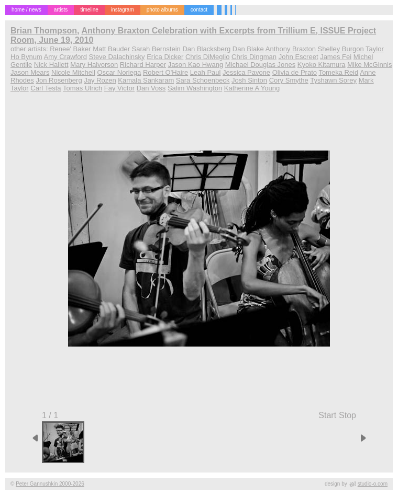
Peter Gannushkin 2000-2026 (50, 484)
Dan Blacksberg (206, 49)
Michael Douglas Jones (260, 64)
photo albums (162, 10)
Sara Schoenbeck (203, 80)
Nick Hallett (51, 64)
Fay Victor (119, 88)
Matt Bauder (111, 49)
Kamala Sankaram (146, 80)
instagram (122, 10)
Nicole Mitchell (73, 72)
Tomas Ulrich (82, 88)
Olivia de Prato (294, 72)
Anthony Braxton (291, 49)
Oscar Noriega (119, 72)
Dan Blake (248, 49)
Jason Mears (29, 72)
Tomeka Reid (338, 72)
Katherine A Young (252, 88)
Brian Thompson (43, 30)
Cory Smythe (288, 80)
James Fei (335, 57)
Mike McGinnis (369, 64)
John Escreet (298, 57)
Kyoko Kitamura (321, 64)
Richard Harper (143, 64)
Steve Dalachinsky (117, 57)
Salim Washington (195, 88)
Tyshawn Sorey (333, 80)
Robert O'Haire (165, 72)
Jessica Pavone (246, 72)
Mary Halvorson (94, 64)
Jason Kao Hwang (196, 64)
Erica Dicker (165, 57)
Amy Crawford (65, 57)
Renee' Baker (70, 49)
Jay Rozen (100, 80)
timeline (89, 10)
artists (61, 10)
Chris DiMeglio (207, 57)
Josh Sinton (249, 80)
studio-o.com (373, 484)
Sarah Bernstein (156, 49)
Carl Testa (45, 88)
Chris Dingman (254, 57)
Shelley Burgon (341, 49)
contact (199, 10)
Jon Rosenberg (59, 80)
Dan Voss (151, 88)
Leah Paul (205, 72)
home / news (26, 10)
